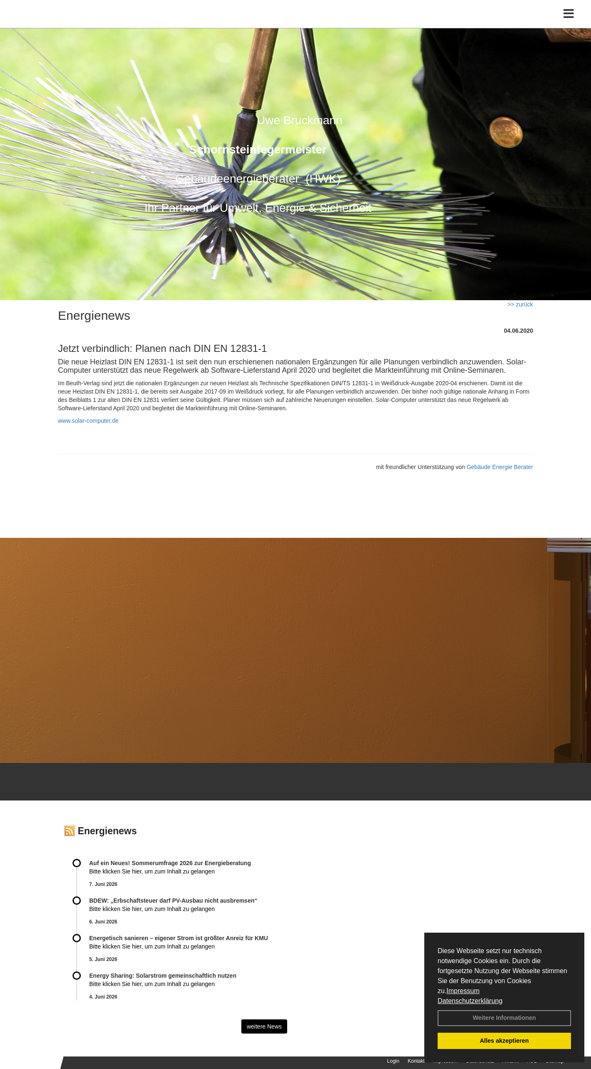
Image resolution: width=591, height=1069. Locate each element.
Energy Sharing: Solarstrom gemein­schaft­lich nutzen (162, 975)
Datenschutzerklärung (470, 1000)
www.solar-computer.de (88, 420)
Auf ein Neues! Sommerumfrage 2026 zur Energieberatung (170, 863)
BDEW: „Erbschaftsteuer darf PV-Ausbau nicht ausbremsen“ (173, 900)
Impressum (462, 990)
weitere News (264, 1026)
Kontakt (416, 1061)
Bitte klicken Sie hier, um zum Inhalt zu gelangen (152, 871)
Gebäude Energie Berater (499, 467)
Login (393, 1061)
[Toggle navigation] (568, 24)
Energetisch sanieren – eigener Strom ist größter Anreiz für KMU (178, 938)
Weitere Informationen (504, 1017)
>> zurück (520, 304)
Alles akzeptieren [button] (504, 1040)
